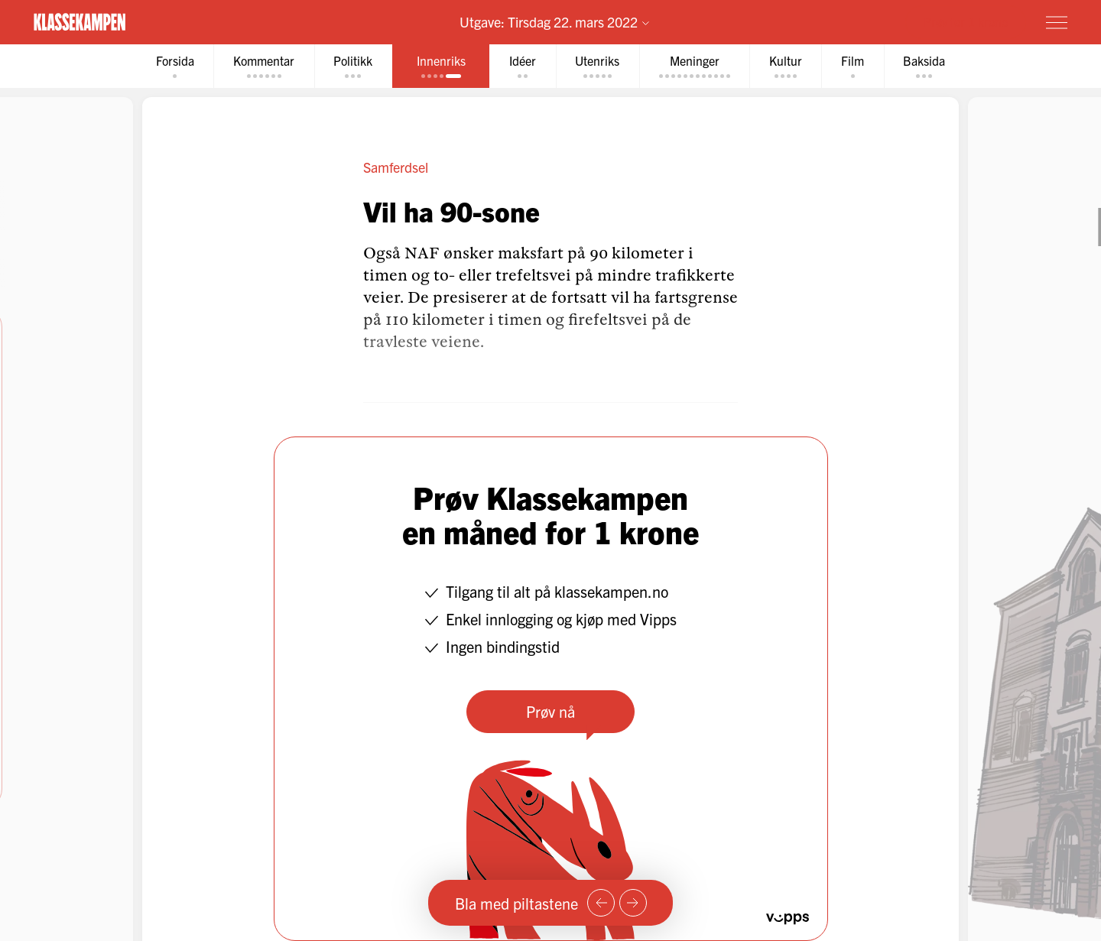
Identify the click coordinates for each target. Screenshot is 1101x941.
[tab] (173, 66)
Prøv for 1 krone (966, 21)
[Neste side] (633, 903)
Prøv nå (550, 711)
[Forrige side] (601, 903)
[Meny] (1056, 22)
